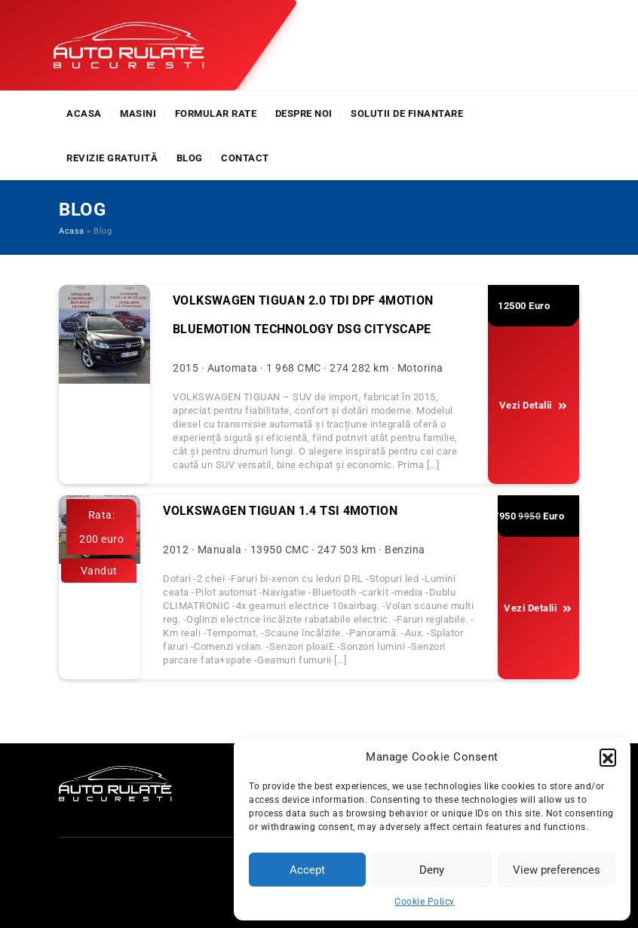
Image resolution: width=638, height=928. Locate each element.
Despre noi (304, 113)
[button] (607, 756)
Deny (431, 870)
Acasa (84, 113)
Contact (245, 158)
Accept (307, 870)
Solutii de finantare (407, 113)
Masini (138, 113)
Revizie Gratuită (112, 158)
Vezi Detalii (533, 405)
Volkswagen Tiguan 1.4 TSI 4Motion (280, 511)
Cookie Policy (424, 901)
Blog (189, 158)
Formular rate (216, 113)
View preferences (556, 870)
